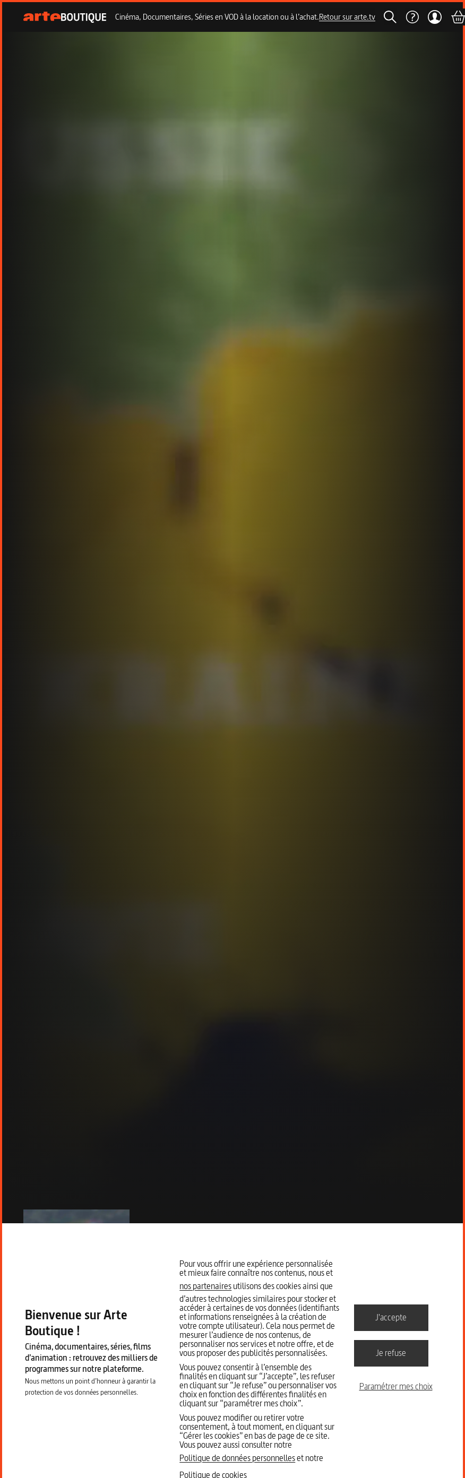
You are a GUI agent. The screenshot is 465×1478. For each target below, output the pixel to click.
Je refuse (391, 1353)
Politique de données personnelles (237, 1458)
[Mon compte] (434, 16)
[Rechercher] (390, 16)
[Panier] (457, 16)
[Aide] (412, 16)
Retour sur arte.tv (347, 16)
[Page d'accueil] (65, 17)
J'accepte (391, 1317)
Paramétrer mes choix (396, 1386)
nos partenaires (205, 1286)
